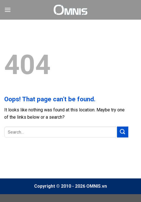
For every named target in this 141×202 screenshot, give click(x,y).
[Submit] (122, 132)
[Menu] (7, 10)
